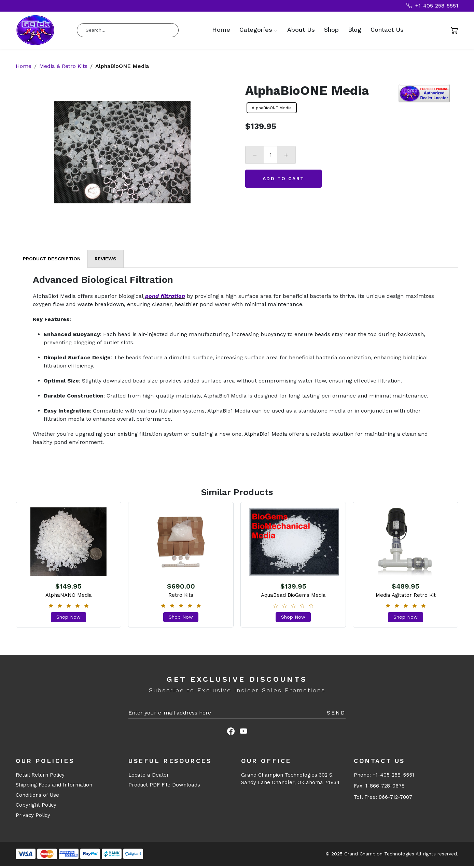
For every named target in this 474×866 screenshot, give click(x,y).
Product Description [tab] (52, 258)
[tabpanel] (237, 360)
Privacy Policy (33, 815)
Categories (255, 30)
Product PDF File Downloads (164, 785)
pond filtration (164, 296)
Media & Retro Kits (63, 66)
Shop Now (68, 617)
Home (221, 30)
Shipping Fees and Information (54, 785)
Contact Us (387, 30)
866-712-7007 (395, 797)
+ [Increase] (286, 155)
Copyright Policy (36, 805)
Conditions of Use (37, 795)
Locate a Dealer (148, 775)
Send (336, 712)
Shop (331, 30)
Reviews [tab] (105, 258)
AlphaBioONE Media (272, 107)
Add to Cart (283, 178)
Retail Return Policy (40, 775)
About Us (301, 30)
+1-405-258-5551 (432, 5)
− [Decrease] (255, 155)
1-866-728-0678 (385, 786)
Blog (354, 30)
